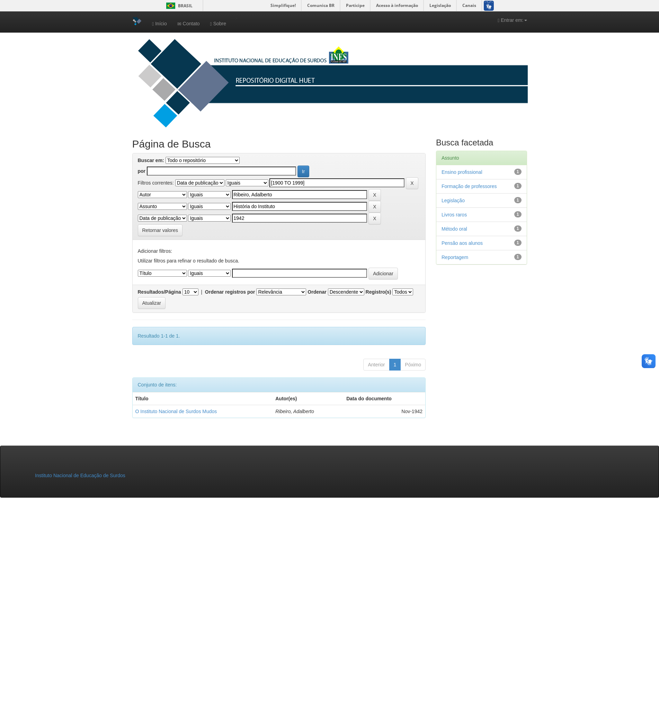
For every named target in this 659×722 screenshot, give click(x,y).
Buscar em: (151, 160)
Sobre (218, 24)
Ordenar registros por (230, 292)
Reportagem (455, 257)
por (142, 171)
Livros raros (454, 214)
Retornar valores (160, 230)
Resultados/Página (159, 292)
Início (159, 24)
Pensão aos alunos (462, 243)
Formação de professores (469, 186)
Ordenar (317, 292)
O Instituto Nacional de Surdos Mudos (176, 411)
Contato (188, 24)
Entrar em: (512, 20)
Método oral (454, 229)
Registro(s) (378, 292)
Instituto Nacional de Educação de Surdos (80, 475)
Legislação (453, 200)
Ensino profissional (462, 172)
